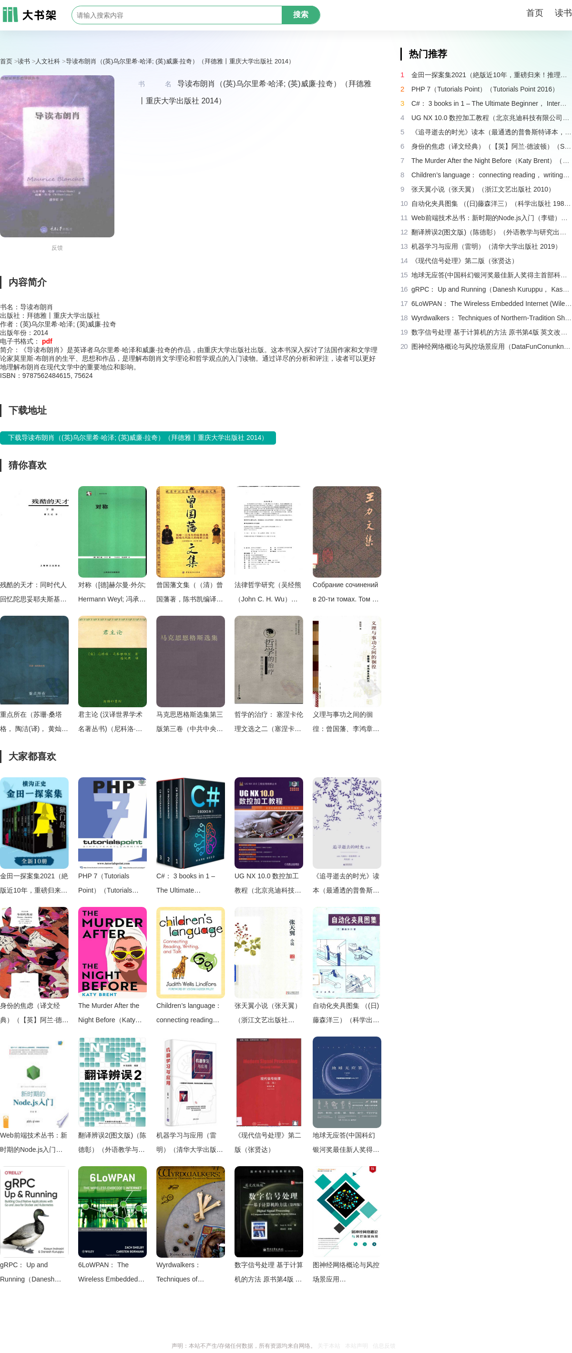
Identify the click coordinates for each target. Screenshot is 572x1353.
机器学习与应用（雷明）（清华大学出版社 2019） (189, 1144)
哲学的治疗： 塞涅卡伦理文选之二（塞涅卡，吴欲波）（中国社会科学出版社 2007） (269, 723)
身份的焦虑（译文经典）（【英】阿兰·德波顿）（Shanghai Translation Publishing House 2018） (34, 1014)
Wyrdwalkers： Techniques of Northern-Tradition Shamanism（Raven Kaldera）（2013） (186, 1273)
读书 (563, 13)
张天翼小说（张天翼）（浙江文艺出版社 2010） (268, 1014)
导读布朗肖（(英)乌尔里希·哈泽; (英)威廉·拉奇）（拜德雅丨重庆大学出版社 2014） (180, 61)
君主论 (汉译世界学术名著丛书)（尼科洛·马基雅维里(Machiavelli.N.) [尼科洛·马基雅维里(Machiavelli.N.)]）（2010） (110, 723)
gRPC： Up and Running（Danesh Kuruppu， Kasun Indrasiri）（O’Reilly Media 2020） (30, 1273)
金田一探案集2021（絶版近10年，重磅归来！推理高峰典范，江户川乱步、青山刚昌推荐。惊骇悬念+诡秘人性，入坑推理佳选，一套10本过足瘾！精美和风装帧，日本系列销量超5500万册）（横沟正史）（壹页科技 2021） (34, 884)
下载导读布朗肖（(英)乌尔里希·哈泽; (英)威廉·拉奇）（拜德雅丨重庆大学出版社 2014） (138, 437)
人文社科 (47, 61)
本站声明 (356, 1346)
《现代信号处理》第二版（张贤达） (268, 1142)
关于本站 (328, 1346)
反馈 (57, 247)
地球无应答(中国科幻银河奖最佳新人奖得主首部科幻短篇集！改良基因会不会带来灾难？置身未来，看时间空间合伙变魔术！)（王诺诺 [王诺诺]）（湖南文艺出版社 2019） (346, 1144)
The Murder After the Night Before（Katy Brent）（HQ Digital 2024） (108, 1014)
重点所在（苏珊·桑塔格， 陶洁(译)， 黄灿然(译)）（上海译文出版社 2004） (34, 723)
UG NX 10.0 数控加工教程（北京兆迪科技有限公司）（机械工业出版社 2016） (268, 884)
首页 (534, 13)
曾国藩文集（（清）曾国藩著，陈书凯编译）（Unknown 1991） (189, 593)
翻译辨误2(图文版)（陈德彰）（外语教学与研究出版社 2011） (112, 1144)
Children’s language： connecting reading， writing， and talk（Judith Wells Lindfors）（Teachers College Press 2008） (189, 1014)
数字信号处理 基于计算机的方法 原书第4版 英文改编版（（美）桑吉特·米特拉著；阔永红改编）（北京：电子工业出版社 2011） (269, 1273)
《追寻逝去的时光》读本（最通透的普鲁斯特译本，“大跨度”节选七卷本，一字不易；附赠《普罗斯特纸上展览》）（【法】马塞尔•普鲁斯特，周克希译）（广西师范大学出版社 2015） (346, 884)
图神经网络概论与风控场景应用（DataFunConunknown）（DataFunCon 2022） (347, 1273)
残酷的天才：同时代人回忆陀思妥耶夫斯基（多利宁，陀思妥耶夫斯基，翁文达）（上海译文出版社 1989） (33, 593)
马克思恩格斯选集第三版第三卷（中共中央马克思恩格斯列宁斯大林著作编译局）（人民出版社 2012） (189, 723)
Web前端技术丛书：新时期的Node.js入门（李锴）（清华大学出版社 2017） (33, 1144)
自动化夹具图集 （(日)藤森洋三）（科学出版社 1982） (346, 1014)
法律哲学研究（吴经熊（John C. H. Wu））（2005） (268, 593)
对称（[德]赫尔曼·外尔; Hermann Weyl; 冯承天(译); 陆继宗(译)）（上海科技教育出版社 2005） (112, 593)
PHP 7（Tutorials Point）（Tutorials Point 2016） (105, 884)
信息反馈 (384, 1346)
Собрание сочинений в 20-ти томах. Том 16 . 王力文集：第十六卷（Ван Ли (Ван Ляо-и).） (346, 593)
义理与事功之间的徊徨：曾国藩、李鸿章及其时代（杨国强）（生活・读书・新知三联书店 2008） (346, 723)
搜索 (300, 14)
